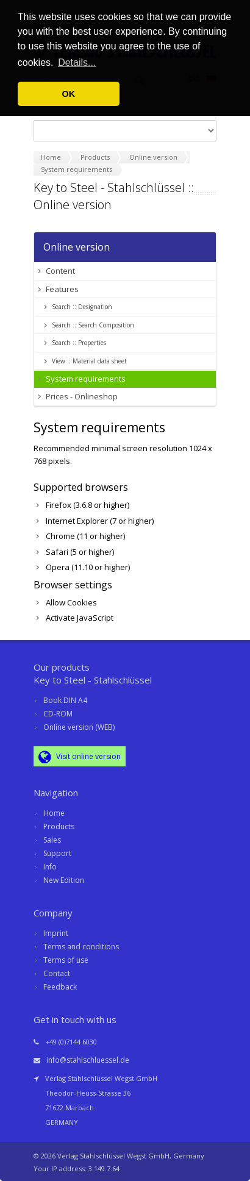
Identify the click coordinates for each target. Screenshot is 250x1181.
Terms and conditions (81, 946)
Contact (56, 973)
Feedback (60, 987)
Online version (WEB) (79, 727)
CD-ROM (58, 713)
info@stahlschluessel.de (87, 1060)
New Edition (63, 880)
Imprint (55, 933)
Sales (52, 840)
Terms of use (65, 960)
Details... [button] (77, 62)
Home (54, 813)
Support (57, 853)
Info (50, 867)
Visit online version (79, 756)
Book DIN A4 (65, 700)
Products (58, 826)
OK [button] (69, 94)
